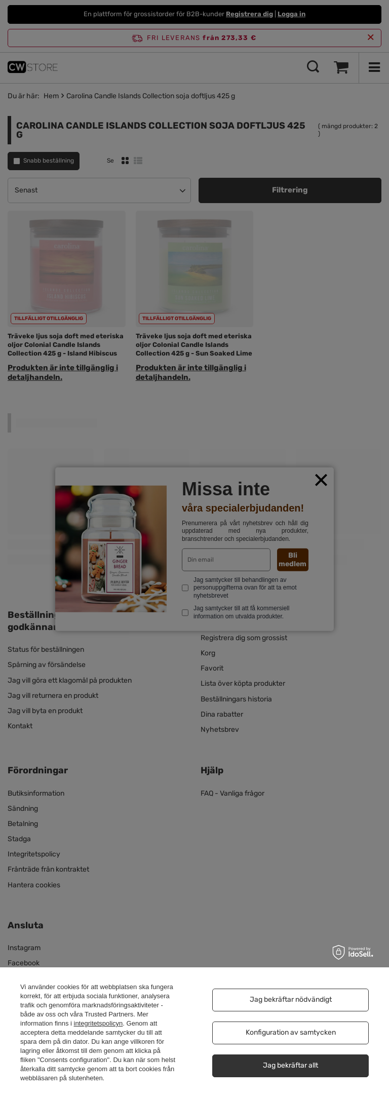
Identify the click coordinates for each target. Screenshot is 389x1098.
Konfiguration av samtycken (291, 1032)
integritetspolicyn (98, 1023)
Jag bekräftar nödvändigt (291, 999)
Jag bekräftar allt (290, 1065)
